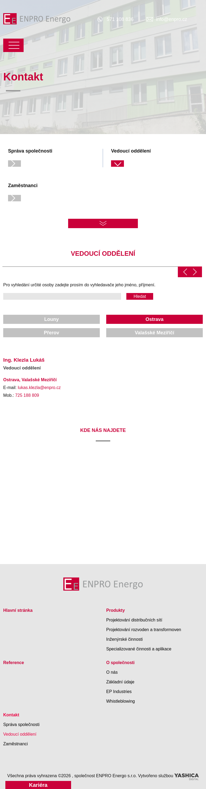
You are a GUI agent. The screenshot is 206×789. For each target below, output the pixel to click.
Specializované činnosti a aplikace (138, 648)
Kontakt (11, 714)
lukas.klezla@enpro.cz (39, 386)
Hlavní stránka (17, 609)
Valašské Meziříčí (154, 332)
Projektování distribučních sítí (134, 619)
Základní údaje (120, 681)
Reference (13, 662)
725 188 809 (27, 394)
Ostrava (154, 318)
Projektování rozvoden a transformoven (143, 629)
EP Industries (119, 690)
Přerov (51, 332)
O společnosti (120, 662)
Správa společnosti (21, 723)
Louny (51, 318)
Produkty (115, 609)
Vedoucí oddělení (19, 733)
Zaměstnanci (15, 743)
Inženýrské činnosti (124, 638)
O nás (112, 671)
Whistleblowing (120, 700)
